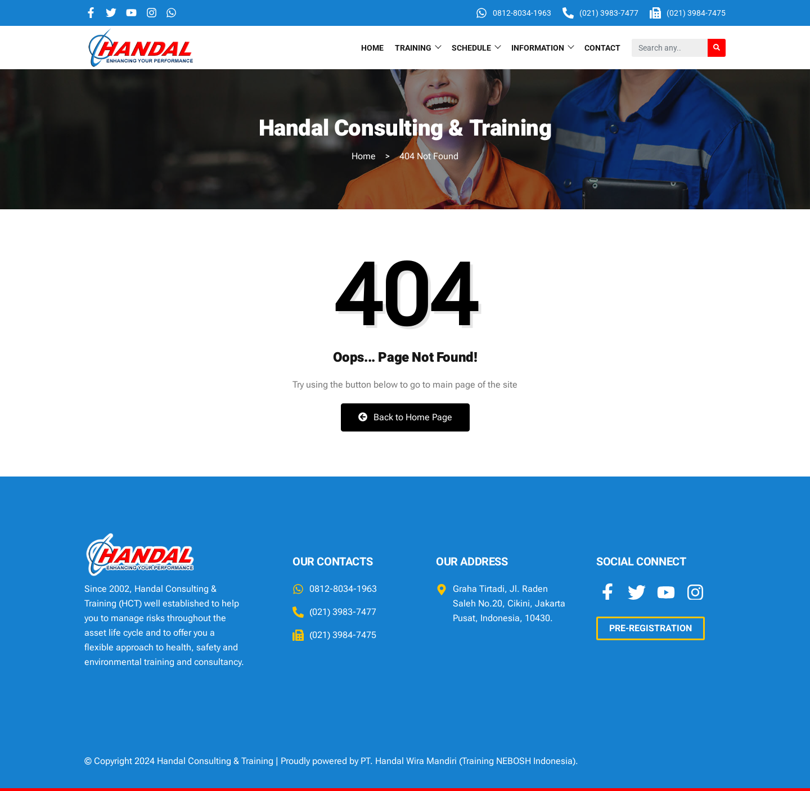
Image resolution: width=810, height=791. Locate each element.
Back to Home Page (405, 417)
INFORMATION (542, 47)
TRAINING (417, 47)
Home (372, 47)
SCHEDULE (476, 47)
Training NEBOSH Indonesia (517, 761)
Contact (602, 47)
